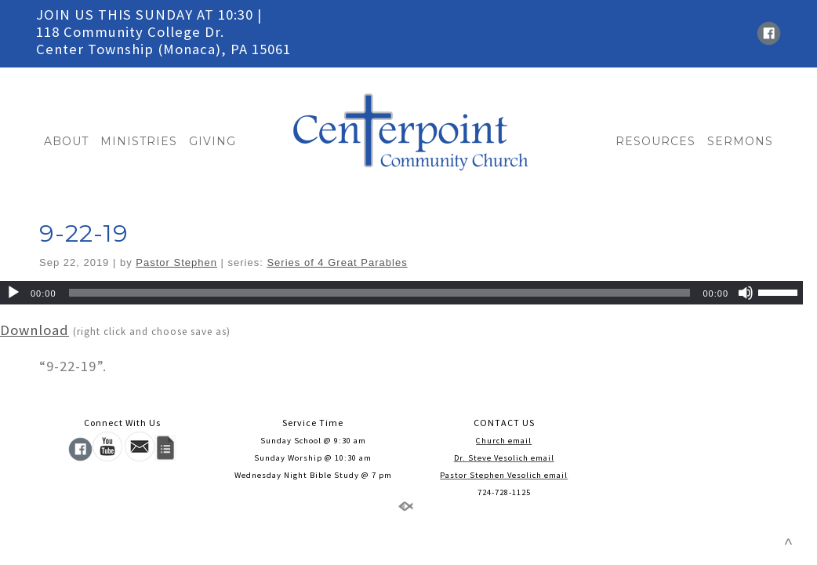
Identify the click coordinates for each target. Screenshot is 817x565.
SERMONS (740, 141)
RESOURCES (655, 141)
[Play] (13, 293)
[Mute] (745, 293)
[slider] (380, 293)
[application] (401, 292)
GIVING (212, 141)
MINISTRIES (138, 141)
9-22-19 (84, 233)
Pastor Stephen (176, 262)
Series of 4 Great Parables (337, 262)
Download (34, 330)
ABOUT (66, 141)
